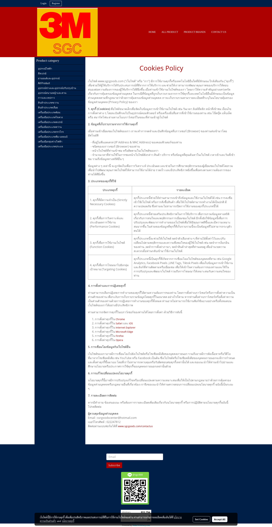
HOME (152, 32)
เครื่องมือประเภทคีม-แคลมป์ (52, 136)
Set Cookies (201, 519)
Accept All (219, 519)
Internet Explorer (125, 327)
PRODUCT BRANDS (194, 32)
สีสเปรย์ (42, 73)
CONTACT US (218, 32)
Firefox (120, 335)
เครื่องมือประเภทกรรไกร (51, 131)
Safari (119, 323)
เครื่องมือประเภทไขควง (50, 117)
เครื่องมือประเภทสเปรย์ (50, 122)
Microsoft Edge (124, 331)
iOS (131, 323)
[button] (232, 32)
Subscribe (114, 465)
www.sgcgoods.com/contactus (135, 426)
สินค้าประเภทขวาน (48, 102)
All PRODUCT (170, 32)
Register (56, 3)
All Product (44, 83)
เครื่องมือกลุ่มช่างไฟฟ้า (50, 141)
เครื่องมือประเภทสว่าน (50, 127)
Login (43, 3)
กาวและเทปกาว (46, 97)
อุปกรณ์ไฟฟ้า (45, 68)
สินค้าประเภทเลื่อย (48, 107)
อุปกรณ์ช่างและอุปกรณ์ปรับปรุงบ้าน (57, 88)
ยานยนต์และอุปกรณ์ (49, 78)
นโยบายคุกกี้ (68, 520)
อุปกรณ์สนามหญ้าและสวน (52, 93)
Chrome (120, 319)
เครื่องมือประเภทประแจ (50, 146)
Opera (119, 340)
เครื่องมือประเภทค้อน (49, 112)
